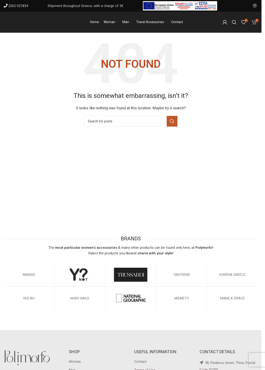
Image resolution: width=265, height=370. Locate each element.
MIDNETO (181, 298)
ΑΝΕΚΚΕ (29, 275)
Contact (140, 361)
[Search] (234, 22)
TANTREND (181, 275)
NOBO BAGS (79, 298)
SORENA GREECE (232, 275)
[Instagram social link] (255, 5)
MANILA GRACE (232, 298)
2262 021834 (18, 6)
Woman (75, 361)
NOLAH (29, 298)
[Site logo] (27, 22)
